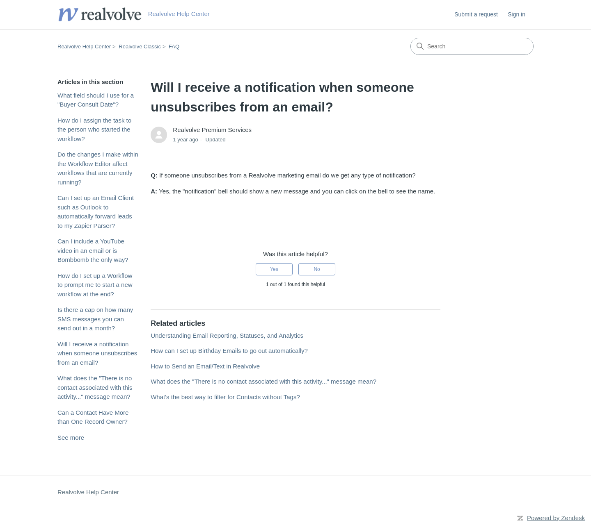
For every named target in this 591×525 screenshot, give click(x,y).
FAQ (174, 46)
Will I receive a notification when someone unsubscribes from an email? (97, 353)
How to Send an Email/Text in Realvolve (205, 366)
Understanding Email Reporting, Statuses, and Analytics (227, 335)
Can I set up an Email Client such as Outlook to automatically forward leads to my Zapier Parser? (95, 211)
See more (70, 437)
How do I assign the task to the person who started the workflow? (94, 129)
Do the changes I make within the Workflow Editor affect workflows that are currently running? (97, 168)
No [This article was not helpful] (317, 269)
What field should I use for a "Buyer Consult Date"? (95, 100)
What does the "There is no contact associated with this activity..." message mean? (95, 387)
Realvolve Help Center (84, 46)
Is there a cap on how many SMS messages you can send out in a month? (95, 319)
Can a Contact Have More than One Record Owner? (92, 417)
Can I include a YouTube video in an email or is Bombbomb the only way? (92, 250)
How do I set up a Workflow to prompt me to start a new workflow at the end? (95, 285)
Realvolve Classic (140, 46)
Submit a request (476, 14)
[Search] (472, 46)
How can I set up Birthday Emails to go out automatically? (229, 350)
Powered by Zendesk (556, 517)
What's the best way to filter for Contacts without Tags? (225, 396)
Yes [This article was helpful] (274, 269)
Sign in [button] (516, 14)
